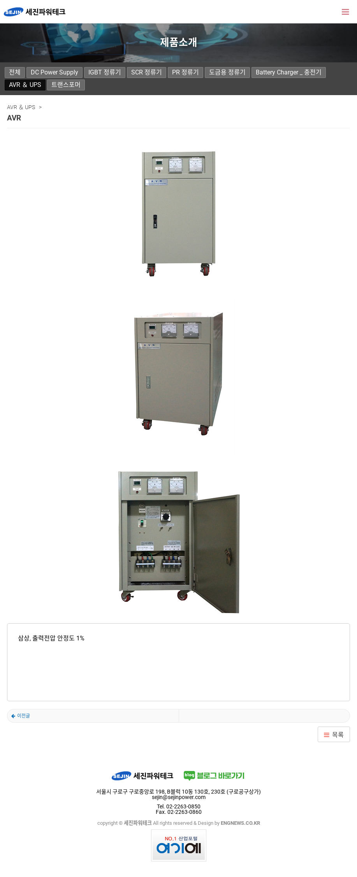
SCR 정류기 (146, 72)
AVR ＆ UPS (25, 84)
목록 (338, 735)
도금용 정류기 (227, 72)
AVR (20, 716)
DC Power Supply (54, 72)
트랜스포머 (66, 84)
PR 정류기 (185, 72)
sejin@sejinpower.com (179, 797)
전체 (15, 72)
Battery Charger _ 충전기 (289, 72)
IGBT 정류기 (104, 72)
